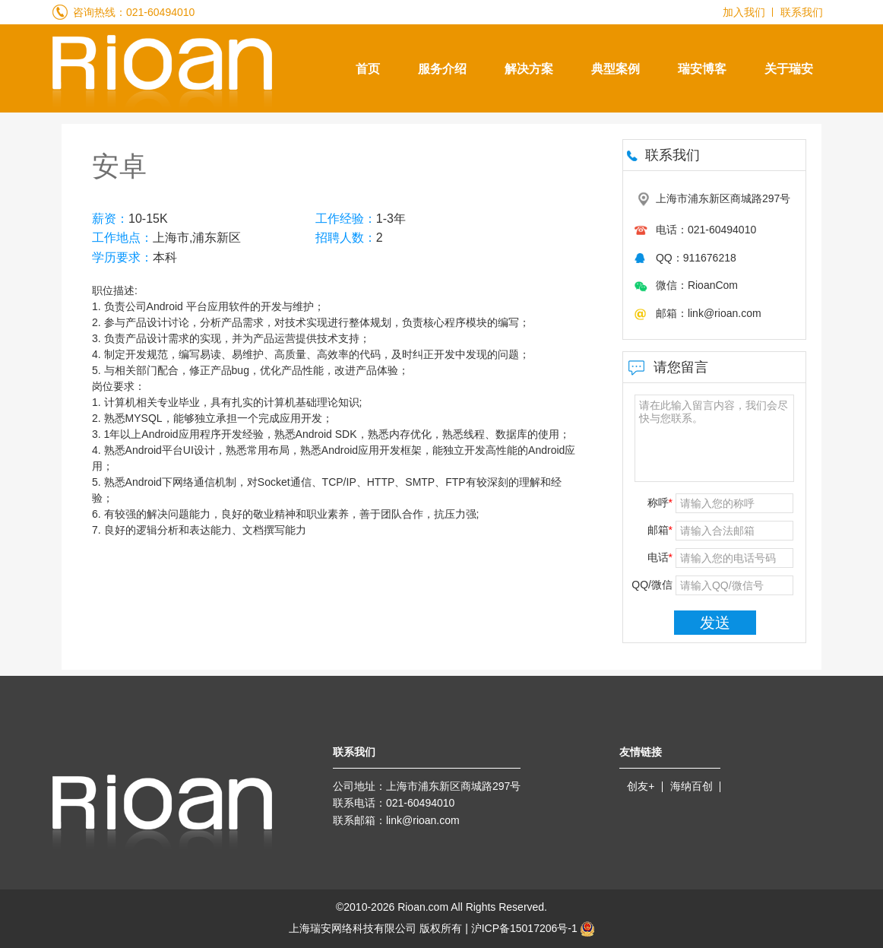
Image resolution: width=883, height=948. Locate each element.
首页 (368, 68)
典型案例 (615, 68)
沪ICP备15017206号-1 (532, 929)
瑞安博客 (702, 68)
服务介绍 (442, 68)
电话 (660, 557)
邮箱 (660, 530)
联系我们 (801, 12)
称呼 (660, 502)
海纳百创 (691, 786)
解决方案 (529, 68)
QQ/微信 (652, 585)
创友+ (640, 786)
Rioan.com (422, 907)
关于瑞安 (788, 68)
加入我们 (744, 12)
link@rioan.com (423, 820)
